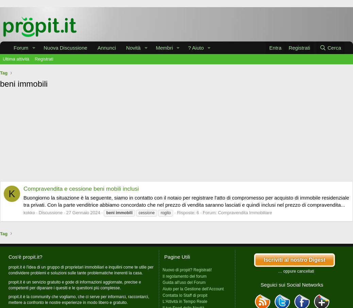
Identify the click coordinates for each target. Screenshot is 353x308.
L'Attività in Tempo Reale (185, 301)
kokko (29, 212)
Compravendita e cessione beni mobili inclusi (81, 189)
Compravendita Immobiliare (245, 212)
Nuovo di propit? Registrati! (187, 270)
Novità (133, 48)
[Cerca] (330, 47)
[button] (33, 47)
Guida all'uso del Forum (184, 282)
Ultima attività (16, 59)
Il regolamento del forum (184, 276)
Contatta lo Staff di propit (185, 295)
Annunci (107, 48)
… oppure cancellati (296, 271)
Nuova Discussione (65, 48)
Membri (164, 48)
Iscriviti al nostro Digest (294, 260)
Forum (21, 48)
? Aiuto (196, 48)
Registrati (44, 59)
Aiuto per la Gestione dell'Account (193, 289)
